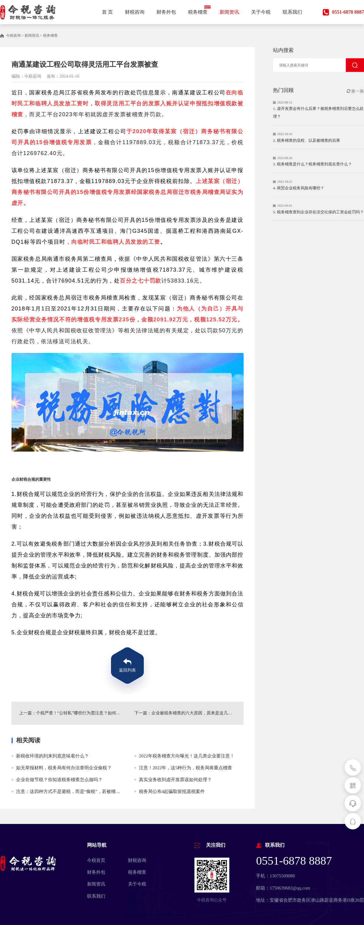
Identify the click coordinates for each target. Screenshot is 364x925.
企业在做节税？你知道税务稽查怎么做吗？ (59, 779)
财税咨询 (137, 860)
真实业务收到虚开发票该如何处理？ (175, 779)
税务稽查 (50, 35)
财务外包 (96, 872)
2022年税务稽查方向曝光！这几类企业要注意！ (186, 756)
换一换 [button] (355, 91)
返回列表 (127, 670)
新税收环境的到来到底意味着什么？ (52, 756)
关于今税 (137, 884)
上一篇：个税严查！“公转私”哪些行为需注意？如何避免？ (70, 713)
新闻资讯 (32, 35)
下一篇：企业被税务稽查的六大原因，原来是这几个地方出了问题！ (189, 713)
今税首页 (96, 860)
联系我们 (96, 896)
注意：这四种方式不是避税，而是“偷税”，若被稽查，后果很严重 (81, 791)
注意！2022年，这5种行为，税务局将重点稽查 (185, 767)
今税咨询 (13, 35)
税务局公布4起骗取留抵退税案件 (172, 791)
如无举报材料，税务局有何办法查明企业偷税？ (64, 767)
